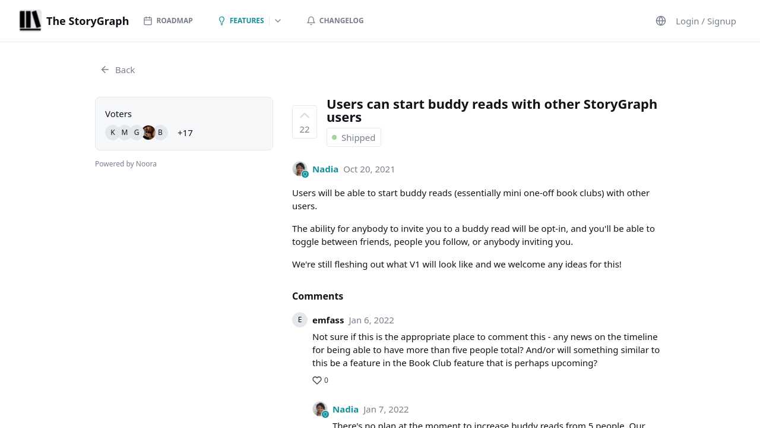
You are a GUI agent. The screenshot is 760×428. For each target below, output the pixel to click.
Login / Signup (706, 21)
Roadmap (167, 20)
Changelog (335, 20)
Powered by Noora (126, 164)
